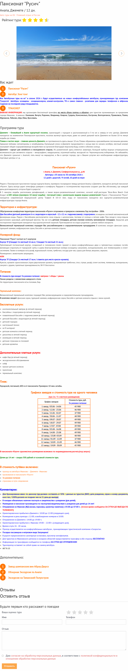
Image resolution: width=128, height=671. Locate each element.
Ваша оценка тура (12, 612)
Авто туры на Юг (7, 15)
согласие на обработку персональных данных (36, 655)
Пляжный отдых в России (28, 15)
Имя (4, 617)
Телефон (70, 617)
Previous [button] (7, 53)
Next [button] (121, 53)
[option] (64, 53)
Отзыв (5, 628)
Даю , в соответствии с (61, 657)
